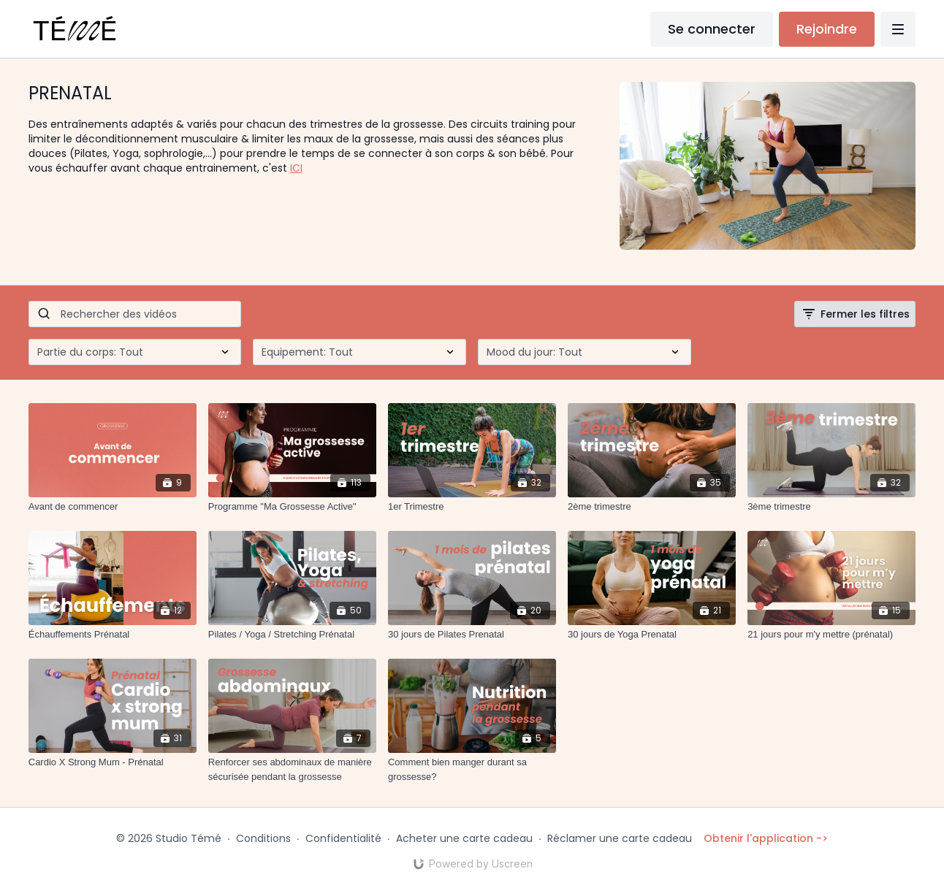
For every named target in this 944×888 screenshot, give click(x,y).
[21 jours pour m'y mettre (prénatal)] (831, 634)
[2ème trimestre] (652, 507)
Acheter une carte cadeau (464, 838)
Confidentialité (343, 838)
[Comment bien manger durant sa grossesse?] (472, 769)
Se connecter (711, 29)
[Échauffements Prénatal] (112, 634)
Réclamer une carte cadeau (619, 838)
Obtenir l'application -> (766, 838)
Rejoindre (826, 29)
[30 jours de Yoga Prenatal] (652, 634)
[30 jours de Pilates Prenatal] (472, 634)
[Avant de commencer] (112, 507)
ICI (296, 168)
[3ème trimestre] (831, 507)
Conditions (263, 838)
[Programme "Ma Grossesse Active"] (292, 507)
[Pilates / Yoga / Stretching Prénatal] (292, 634)
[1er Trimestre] (472, 507)
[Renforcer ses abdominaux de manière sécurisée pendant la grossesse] (292, 769)
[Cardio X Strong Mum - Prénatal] (112, 762)
